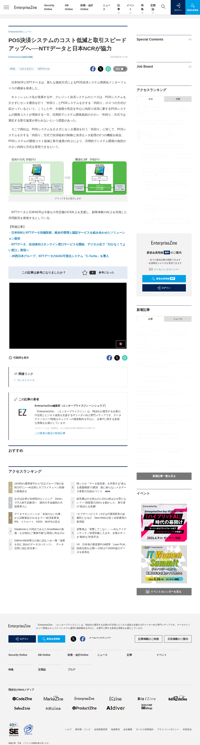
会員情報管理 (100, 729)
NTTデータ (43, 69)
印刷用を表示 (18, 357)
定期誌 (152, 7)
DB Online (44, 654)
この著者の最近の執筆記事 (50, 433)
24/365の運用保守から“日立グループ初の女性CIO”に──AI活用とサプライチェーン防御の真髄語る (39, 487)
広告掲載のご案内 (178, 638)
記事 (119, 7)
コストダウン (26, 69)
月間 (178, 99)
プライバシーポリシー (168, 729)
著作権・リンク (82, 729)
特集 (142, 7)
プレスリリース (26, 380)
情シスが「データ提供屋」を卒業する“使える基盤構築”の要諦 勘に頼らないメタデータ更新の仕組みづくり (101, 487)
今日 (150, 99)
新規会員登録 (163, 279)
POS (12, 69)
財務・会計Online (78, 654)
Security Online (17, 654)
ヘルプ (68, 729)
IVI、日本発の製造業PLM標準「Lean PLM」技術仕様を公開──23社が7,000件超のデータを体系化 (102, 548)
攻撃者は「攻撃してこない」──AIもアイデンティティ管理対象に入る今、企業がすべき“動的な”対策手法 (101, 533)
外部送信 (187, 729)
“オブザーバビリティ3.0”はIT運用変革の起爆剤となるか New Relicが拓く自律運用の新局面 (102, 517)
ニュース (177, 319)
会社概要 (127, 729)
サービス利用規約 (144, 729)
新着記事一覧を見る (164, 476)
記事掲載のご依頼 (148, 638)
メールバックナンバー (164, 269)
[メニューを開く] (6, 7)
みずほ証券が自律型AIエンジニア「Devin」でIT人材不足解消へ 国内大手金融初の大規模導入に (39, 502)
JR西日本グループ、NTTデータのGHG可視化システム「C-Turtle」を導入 (60, 256)
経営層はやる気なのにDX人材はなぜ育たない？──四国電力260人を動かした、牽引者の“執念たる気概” (101, 502)
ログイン (163, 288)
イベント (130, 7)
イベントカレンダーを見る (163, 591)
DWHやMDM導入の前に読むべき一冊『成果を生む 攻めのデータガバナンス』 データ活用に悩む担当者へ (39, 544)
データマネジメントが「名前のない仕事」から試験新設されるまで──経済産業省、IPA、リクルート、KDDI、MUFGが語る (38, 517)
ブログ (71, 669)
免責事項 (115, 729)
